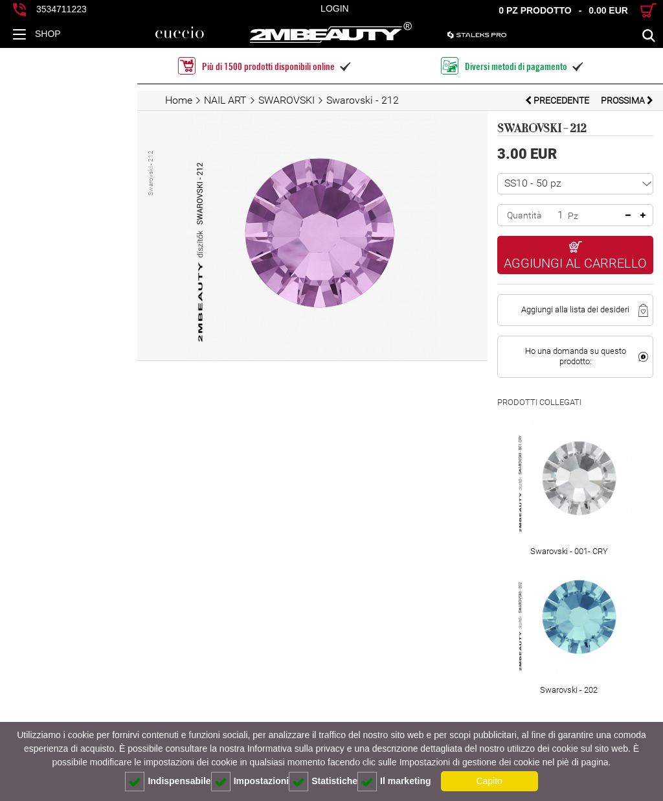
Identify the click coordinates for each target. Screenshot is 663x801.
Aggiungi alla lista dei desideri (553, 293)
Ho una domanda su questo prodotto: (552, 335)
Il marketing (394, 781)
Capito (489, 781)
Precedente (558, 100)
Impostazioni (250, 781)
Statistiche (323, 781)
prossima (627, 100)
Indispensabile (167, 781)
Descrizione (58, 706)
